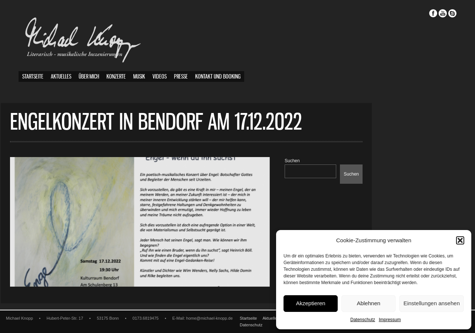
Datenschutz (362, 319)
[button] (460, 240)
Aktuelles (61, 76)
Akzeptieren (310, 303)
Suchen (310, 160)
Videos (160, 76)
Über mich (89, 76)
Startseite (32, 76)
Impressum (390, 319)
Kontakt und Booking (217, 76)
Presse (181, 76)
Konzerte (116, 76)
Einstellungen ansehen (431, 303)
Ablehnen (368, 303)
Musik (139, 76)
